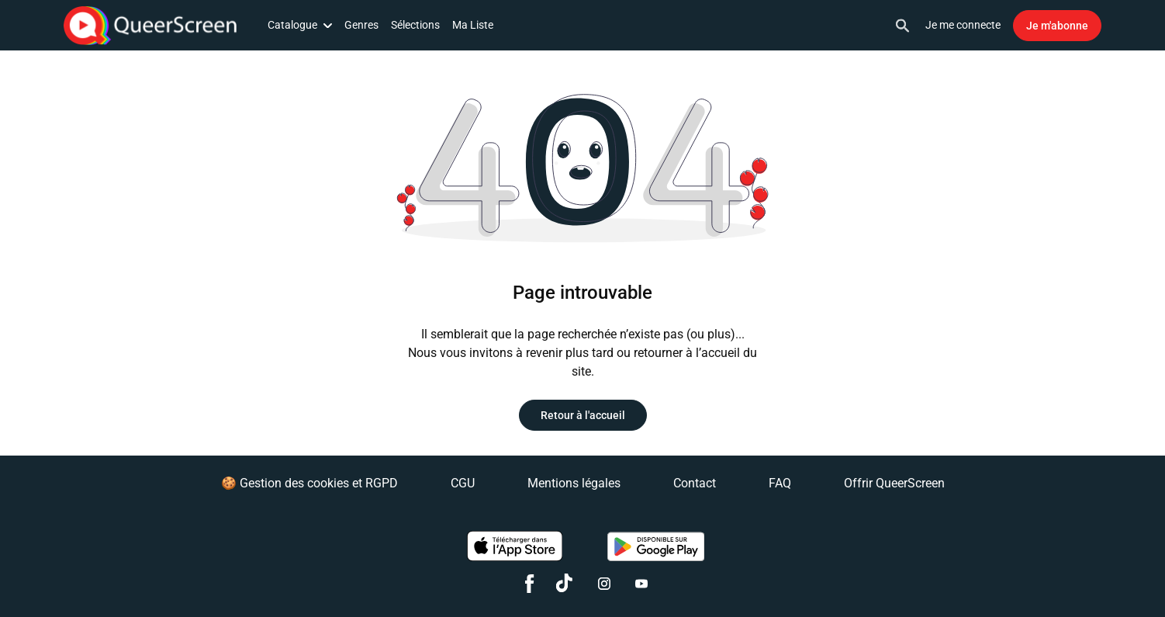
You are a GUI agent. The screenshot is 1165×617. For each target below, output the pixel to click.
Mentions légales (574, 483)
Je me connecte (963, 25)
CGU (463, 483)
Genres (361, 25)
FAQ (780, 483)
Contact (694, 483)
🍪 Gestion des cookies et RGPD (309, 483)
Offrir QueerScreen (894, 483)
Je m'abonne (1057, 25)
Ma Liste (472, 25)
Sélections (415, 25)
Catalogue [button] (300, 25)
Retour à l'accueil (583, 415)
